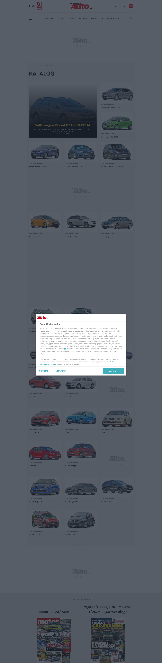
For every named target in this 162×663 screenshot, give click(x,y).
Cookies (53, 364)
